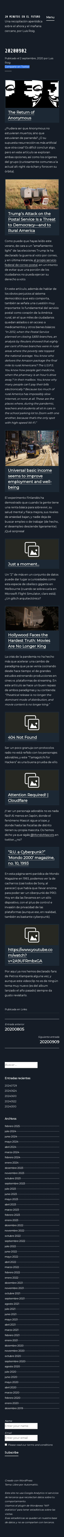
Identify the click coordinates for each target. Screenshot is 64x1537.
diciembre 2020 (14, 1345)
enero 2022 (11, 1277)
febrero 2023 (12, 1214)
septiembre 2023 (15, 1183)
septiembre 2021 (15, 1298)
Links (24, 1009)
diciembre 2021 (14, 1282)
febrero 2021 (12, 1335)
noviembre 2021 (14, 1288)
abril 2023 (10, 1204)
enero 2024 (11, 1162)
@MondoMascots (42, 835)
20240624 (11, 1090)
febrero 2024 (12, 1157)
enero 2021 (11, 1340)
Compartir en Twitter (17, 66)
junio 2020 (11, 1377)
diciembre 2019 (14, 1408)
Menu (50, 17)
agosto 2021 (12, 1303)
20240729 (11, 1085)
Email (8, 1432)
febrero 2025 (12, 1126)
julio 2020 (10, 1371)
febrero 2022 (12, 1272)
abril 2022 (10, 1262)
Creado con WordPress (18, 1480)
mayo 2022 (11, 1256)
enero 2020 (12, 1403)
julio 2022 (10, 1246)
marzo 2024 (12, 1152)
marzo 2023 (12, 1209)
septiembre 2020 (15, 1361)
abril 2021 (10, 1324)
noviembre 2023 (14, 1173)
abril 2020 (10, 1387)
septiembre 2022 (15, 1241)
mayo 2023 (11, 1199)
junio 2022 (11, 1251)
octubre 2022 (13, 1235)
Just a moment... (23, 564)
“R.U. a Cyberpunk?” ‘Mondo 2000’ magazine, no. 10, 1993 (31, 858)
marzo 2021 (12, 1329)
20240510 (10, 1106)
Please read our (29, 1444)
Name (8, 1420)
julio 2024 (10, 1131)
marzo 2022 (12, 1267)
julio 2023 (10, 1188)
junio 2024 (11, 1136)
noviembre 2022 (14, 1230)
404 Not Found (22, 737)
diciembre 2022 (14, 1225)
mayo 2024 (11, 1141)
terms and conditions (40, 1444)
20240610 (11, 1096)
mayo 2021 (11, 1319)
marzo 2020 (12, 1392)
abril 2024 (10, 1147)
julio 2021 (10, 1309)
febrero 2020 (12, 1397)
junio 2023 (11, 1194)
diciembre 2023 (14, 1168)
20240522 (10, 1101)
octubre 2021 (12, 1293)
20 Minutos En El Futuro (22, 16)
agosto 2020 (12, 1366)
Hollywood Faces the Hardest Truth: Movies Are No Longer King (29, 641)
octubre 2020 (13, 1356)
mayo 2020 (11, 1382)
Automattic (31, 1484)
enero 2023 (11, 1220)
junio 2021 (11, 1314)
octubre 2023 (13, 1178)
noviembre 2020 (15, 1350)
